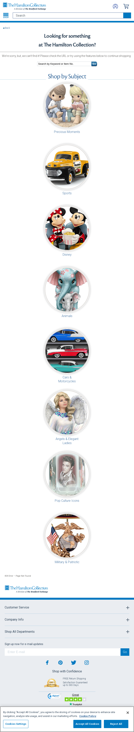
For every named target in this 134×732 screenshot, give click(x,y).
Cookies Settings (15, 723)
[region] (67, 719)
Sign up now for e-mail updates (24, 644)
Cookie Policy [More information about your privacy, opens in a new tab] (87, 716)
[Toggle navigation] (6, 15)
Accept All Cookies (87, 723)
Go (94, 63)
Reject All (116, 723)
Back (7, 28)
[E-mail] (63, 652)
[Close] (127, 712)
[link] (54, 696)
